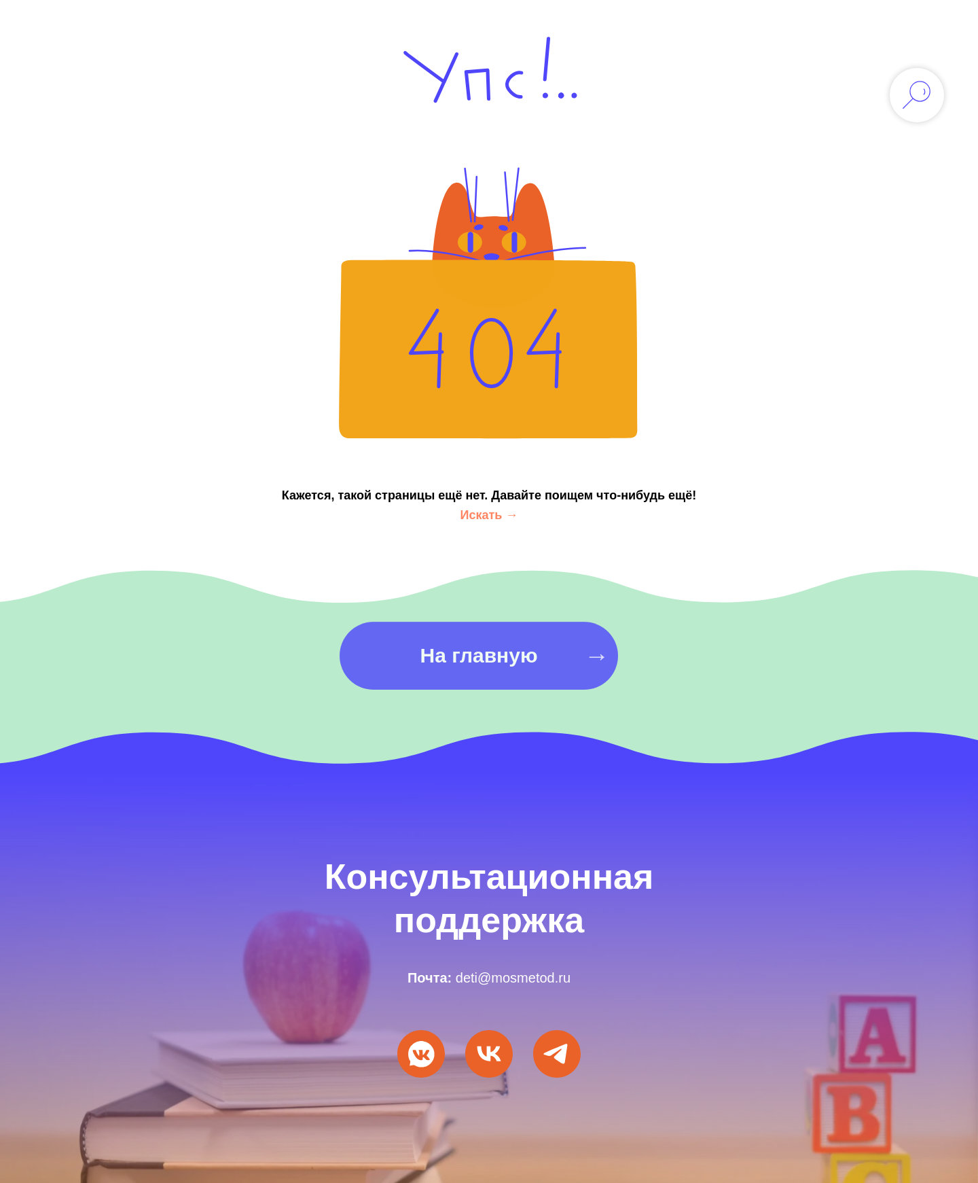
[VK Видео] (489, 1054)
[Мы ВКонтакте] (421, 1054)
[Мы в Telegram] (557, 1054)
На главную (478, 671)
